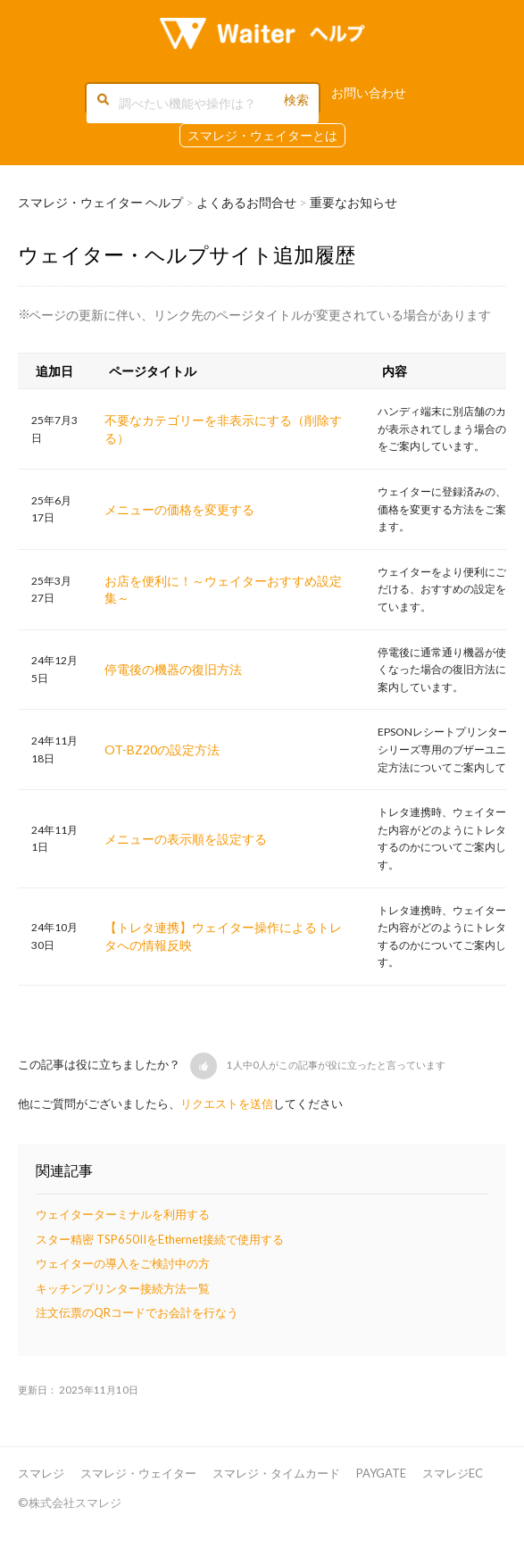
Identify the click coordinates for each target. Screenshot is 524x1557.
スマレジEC (452, 1473)
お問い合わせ (368, 92)
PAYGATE (381, 1473)
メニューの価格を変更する (179, 509)
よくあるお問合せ (246, 202)
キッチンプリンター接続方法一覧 (123, 1288)
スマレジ (41, 1473)
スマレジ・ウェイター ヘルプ (100, 202)
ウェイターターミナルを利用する (123, 1214)
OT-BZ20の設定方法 (162, 749)
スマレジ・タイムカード (276, 1473)
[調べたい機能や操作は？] (203, 103)
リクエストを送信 (226, 1103)
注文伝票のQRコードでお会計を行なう (137, 1312)
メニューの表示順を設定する (185, 838)
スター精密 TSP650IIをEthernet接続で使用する (160, 1239)
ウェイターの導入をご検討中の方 (123, 1263)
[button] (203, 1066)
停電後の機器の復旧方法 (173, 669)
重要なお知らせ (353, 202)
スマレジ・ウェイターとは (262, 135)
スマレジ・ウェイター (138, 1473)
